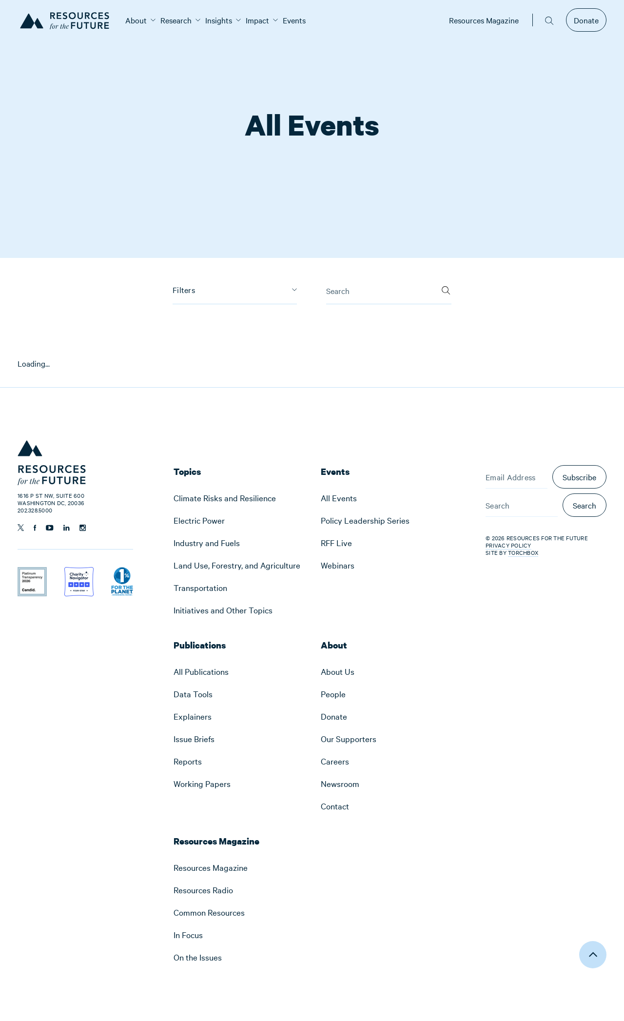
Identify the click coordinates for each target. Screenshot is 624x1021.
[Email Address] (516, 477)
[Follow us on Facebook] (35, 528)
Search (584, 505)
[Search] (446, 287)
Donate (586, 20)
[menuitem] (136, 20)
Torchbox (523, 553)
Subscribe (579, 476)
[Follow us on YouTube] (50, 528)
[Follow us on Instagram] (82, 528)
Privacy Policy (508, 545)
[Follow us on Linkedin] (66, 528)
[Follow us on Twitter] (21, 527)
